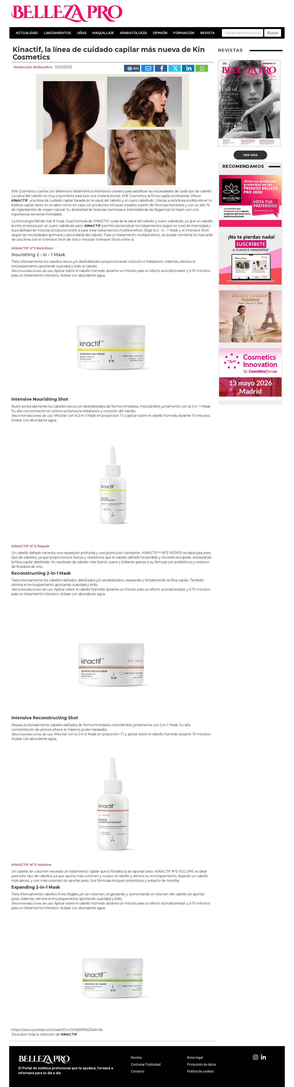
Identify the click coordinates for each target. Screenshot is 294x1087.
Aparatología (133, 33)
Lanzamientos (57, 33)
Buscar (272, 33)
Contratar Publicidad (146, 1064)
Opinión (160, 33)
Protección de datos (201, 1064)
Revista (207, 33)
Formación (183, 33)
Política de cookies (200, 1071)
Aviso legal (195, 1057)
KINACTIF (19, 200)
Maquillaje (103, 33)
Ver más (250, 155)
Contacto (137, 1071)
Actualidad (27, 33)
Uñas (81, 33)
